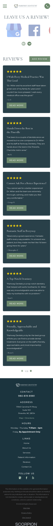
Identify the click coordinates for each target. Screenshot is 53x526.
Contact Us (26, 467)
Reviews (26, 462)
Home (26, 443)
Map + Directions (26, 418)
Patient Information (26, 457)
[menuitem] (26, 508)
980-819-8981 (26, 396)
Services (26, 453)
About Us (26, 448)
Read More (16, 105)
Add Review (39, 59)
